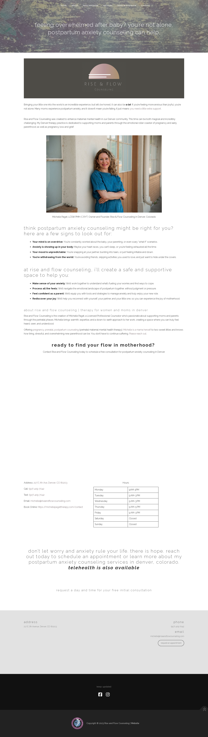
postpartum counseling (66, 329)
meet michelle (90, 5)
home (64, 5)
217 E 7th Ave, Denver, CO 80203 (50, 482)
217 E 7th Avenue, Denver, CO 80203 (40, 626)
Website (135, 723)
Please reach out (137, 333)
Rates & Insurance (126, 5)
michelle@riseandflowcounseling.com (50, 501)
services (107, 5)
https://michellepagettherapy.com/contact (60, 507)
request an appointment (171, 643)
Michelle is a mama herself (137, 329)
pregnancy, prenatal (43, 329)
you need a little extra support (145, 108)
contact (145, 5)
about (75, 5)
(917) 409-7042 (36, 488)
